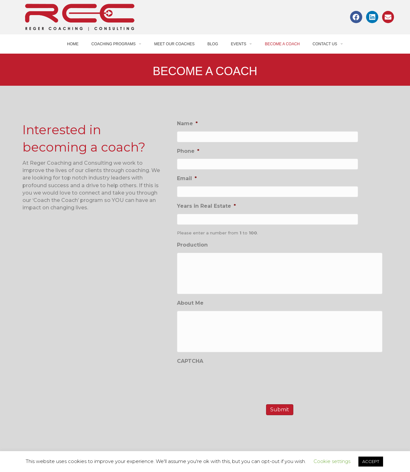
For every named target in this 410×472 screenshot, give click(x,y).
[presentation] (225, 401)
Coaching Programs (116, 44)
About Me (190, 313)
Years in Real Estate (206, 206)
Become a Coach (282, 44)
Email (187, 178)
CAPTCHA (190, 381)
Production (192, 245)
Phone (188, 151)
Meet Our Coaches (174, 44)
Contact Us (328, 44)
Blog (212, 44)
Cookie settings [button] (332, 461)
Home (73, 44)
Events (241, 44)
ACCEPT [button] (370, 461)
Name (187, 123)
